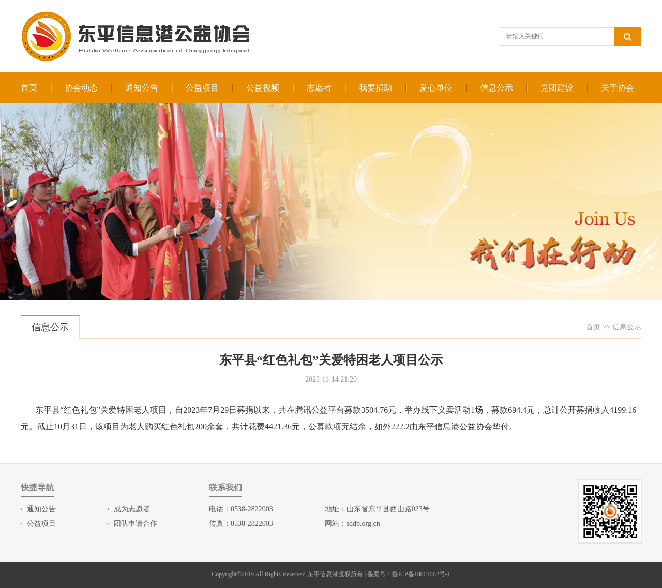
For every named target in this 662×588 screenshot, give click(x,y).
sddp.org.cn (363, 523)
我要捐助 (375, 87)
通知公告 (141, 87)
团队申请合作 (135, 523)
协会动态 (81, 87)
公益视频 (262, 87)
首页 (29, 87)
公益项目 (202, 87)
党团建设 (557, 87)
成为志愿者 (132, 509)
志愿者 (319, 87)
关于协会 (617, 87)
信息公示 (496, 87)
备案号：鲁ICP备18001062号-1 (408, 574)
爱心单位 (436, 87)
